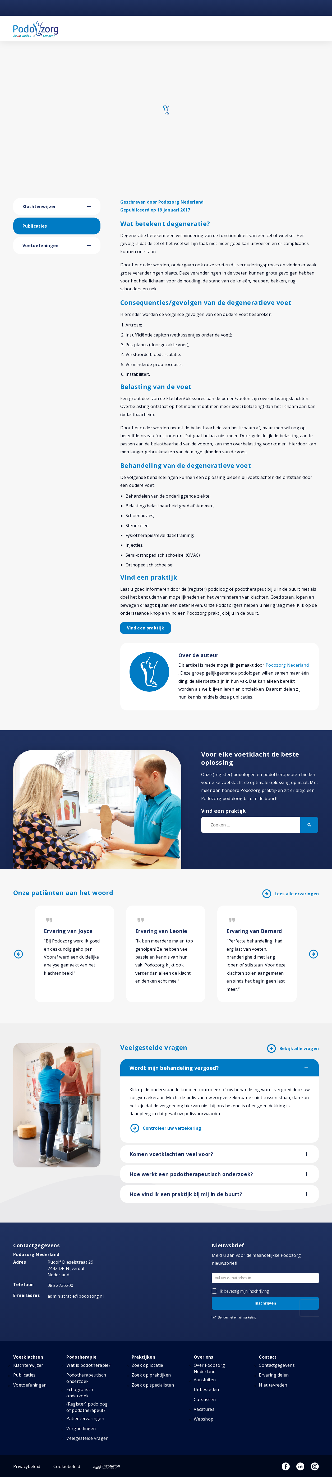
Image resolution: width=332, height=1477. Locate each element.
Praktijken (143, 1357)
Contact (267, 1357)
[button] (93, 206)
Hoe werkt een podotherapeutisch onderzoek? (191, 1174)
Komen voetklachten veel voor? (171, 1154)
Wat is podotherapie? (88, 1365)
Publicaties (34, 226)
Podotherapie (81, 1357)
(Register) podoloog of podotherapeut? (87, 1407)
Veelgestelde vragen (87, 1438)
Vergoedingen (81, 1428)
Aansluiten (205, 1380)
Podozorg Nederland (287, 665)
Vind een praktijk (145, 628)
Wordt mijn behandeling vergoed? (174, 1068)
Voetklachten (28, 1357)
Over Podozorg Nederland (209, 1368)
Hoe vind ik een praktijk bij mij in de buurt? (186, 1194)
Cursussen (205, 1399)
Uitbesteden (206, 1389)
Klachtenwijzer (39, 206)
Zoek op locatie (147, 1365)
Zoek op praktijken (151, 1375)
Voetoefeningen (40, 245)
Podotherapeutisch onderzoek (86, 1378)
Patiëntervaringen (85, 1418)
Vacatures (204, 1409)
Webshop (203, 1419)
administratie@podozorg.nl (76, 1296)
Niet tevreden (273, 1385)
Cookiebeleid (66, 1466)
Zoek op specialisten (153, 1385)
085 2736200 (60, 1285)
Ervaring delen (274, 1375)
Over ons (203, 1357)
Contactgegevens (277, 1365)
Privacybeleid (26, 1466)
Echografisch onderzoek (79, 1393)
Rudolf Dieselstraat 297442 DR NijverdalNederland (70, 1268)
